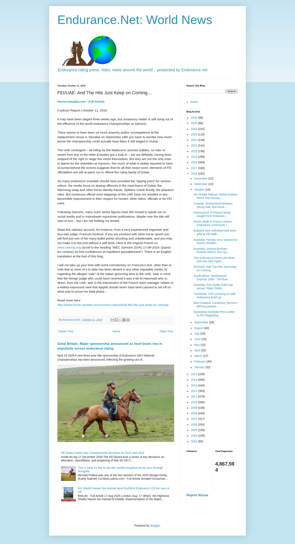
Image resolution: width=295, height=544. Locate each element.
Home (116, 331)
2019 (194, 156)
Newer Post (65, 331)
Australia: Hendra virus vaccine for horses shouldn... (215, 241)
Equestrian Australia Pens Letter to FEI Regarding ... (214, 313)
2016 (194, 173)
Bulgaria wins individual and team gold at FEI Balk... (215, 232)
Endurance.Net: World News (134, 20)
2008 (194, 413)
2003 (194, 441)
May (197, 344)
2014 (194, 379)
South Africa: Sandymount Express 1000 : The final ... (212, 277)
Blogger (155, 525)
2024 (194, 129)
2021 (194, 145)
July (197, 333)
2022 (194, 140)
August (199, 328)
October (199, 189)
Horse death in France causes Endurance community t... (213, 223)
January (199, 367)
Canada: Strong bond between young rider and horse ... (213, 205)
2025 (194, 123)
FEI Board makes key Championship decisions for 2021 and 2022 (102, 452)
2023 (194, 134)
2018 (194, 162)
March (198, 356)
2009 (194, 407)
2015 (194, 374)
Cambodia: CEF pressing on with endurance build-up (215, 295)
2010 (194, 402)
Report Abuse (197, 495)
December (201, 178)
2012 (194, 391)
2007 (194, 418)
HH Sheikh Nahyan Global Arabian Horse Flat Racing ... (216, 196)
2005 (194, 430)
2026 (194, 117)
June (197, 339)
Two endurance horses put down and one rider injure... (214, 259)
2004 (194, 435)
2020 (194, 151)
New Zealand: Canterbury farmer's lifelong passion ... (215, 304)
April (197, 350)
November (201, 184)
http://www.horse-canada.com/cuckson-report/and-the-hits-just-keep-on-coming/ (113, 305)
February (200, 361)
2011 (194, 396)
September (201, 322)
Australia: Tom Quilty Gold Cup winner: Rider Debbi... (213, 286)
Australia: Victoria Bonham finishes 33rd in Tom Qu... (211, 250)
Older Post (166, 331)
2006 (194, 424)
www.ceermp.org (69, 247)
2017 (194, 168)
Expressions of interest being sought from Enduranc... (212, 214)
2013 (194, 385)
